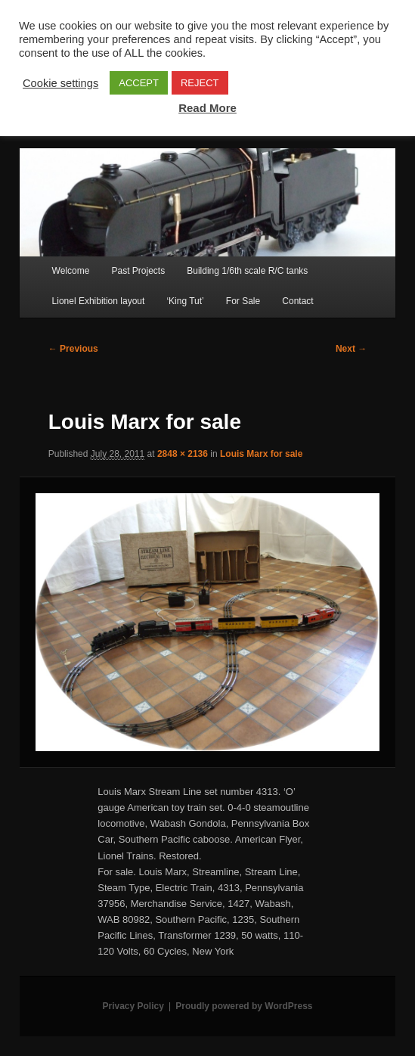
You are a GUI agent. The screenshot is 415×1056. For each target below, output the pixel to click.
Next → (351, 348)
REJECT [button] (200, 83)
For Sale (243, 301)
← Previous (73, 348)
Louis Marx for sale (261, 454)
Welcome (71, 271)
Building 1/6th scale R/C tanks (247, 271)
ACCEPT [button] (139, 83)
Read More (207, 107)
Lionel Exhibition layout (98, 301)
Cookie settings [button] (60, 83)
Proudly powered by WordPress (243, 1006)
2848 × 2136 (182, 454)
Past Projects (138, 271)
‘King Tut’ (184, 301)
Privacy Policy (132, 1006)
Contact (297, 301)
